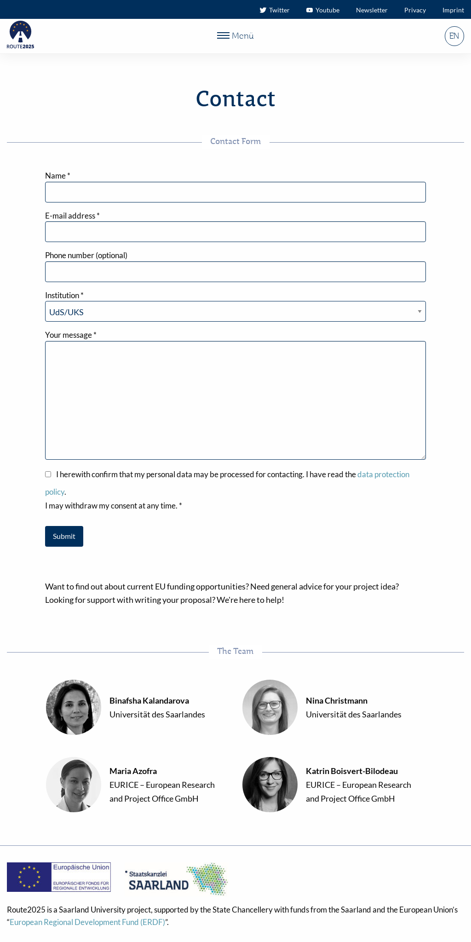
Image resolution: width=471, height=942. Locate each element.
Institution (64, 295)
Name (57, 175)
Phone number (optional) (86, 255)
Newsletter (372, 10)
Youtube (322, 10)
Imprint (453, 10)
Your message (71, 335)
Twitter (275, 10)
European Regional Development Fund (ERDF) (87, 922)
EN (454, 36)
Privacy (415, 10)
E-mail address (72, 215)
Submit (64, 536)
